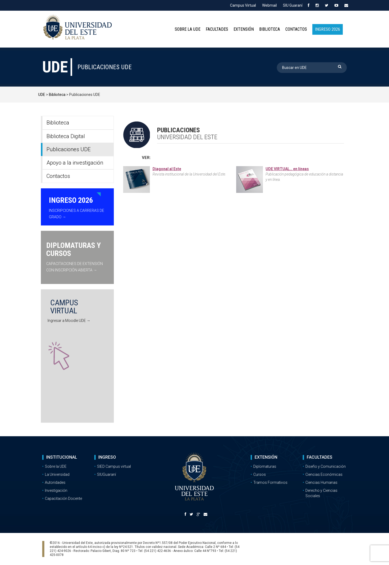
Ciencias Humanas (321, 482)
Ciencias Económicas (324, 474)
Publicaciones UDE (68, 149)
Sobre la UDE (187, 29)
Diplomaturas (264, 466)
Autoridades (55, 482)
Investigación (56, 490)
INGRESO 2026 (327, 29)
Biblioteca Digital (65, 136)
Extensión (244, 29)
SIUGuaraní (106, 474)
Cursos (259, 474)
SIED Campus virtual (114, 466)
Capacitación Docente (63, 498)
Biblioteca (269, 29)
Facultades (217, 29)
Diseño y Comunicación (325, 466)
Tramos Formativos (270, 482)
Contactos (296, 29)
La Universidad (57, 474)
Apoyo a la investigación (74, 162)
